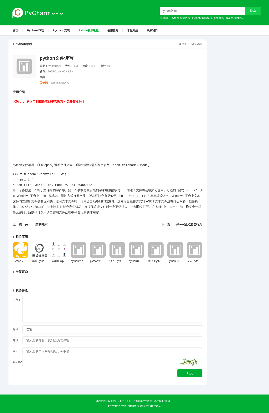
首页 (15, 30)
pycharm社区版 (235, 17)
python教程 (196, 44)
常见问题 (132, 30)
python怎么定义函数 (102, 261)
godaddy (219, 17)
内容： (17, 299)
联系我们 (152, 30)
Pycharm (130, 406)
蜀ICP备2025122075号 (149, 406)
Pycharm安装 (61, 30)
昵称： (17, 329)
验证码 (17, 361)
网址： (17, 351)
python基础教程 (180, 17)
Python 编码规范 (202, 17)
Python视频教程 (88, 30)
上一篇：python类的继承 (30, 224)
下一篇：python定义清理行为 (181, 224)
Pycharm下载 (35, 30)
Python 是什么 (176, 261)
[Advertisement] (107, 131)
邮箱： (17, 340)
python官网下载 (138, 261)
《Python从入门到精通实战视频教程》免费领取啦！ (49, 101)
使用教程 (112, 30)
